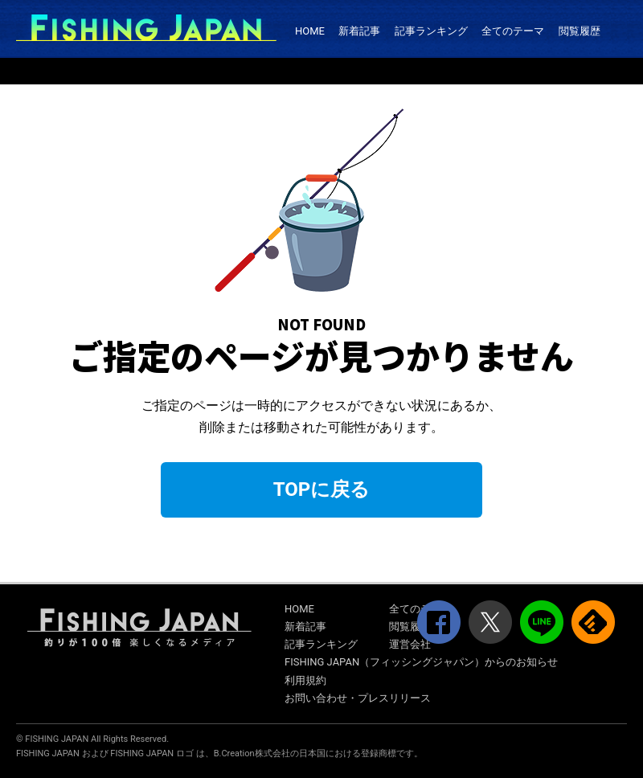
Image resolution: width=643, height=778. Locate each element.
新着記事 (359, 31)
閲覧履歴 (579, 31)
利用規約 (305, 680)
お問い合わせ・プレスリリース (358, 698)
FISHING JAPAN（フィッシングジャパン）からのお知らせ (421, 662)
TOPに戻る (322, 489)
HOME (310, 31)
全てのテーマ (512, 31)
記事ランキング (431, 31)
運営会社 (410, 644)
